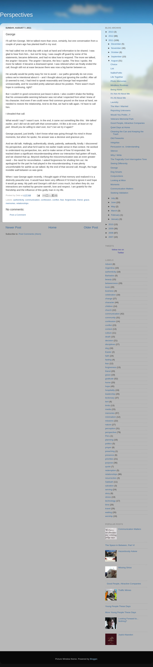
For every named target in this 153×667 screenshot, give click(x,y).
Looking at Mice (118, 180)
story (107, 493)
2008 (111, 233)
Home (52, 227)
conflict (55, 200)
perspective (110, 432)
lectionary (109, 398)
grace (86, 200)
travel (107, 508)
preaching (110, 451)
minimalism (110, 417)
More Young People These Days (120, 612)
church (108, 310)
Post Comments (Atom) (30, 234)
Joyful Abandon (125, 634)
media (108, 409)
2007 (111, 237)
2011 (111, 40)
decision (109, 340)
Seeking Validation (119, 193)
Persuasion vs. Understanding (125, 146)
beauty (108, 279)
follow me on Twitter (118, 251)
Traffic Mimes (124, 590)
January (115, 219)
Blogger (93, 659)
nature (108, 424)
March (114, 210)
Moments (115, 184)
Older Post (91, 227)
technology (110, 501)
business (109, 291)
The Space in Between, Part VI (120, 545)
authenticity (18, 200)
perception (110, 428)
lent (107, 401)
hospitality (110, 390)
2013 (111, 32)
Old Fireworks (117, 138)
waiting (108, 512)
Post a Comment (18, 215)
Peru (107, 436)
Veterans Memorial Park (122, 119)
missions (109, 421)
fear (62, 200)
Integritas (115, 142)
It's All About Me (118, 98)
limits (107, 405)
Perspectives (16, 14)
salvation (109, 485)
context (108, 329)
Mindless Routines (119, 85)
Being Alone (116, 89)
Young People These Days (118, 606)
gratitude (109, 378)
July (113, 198)
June (113, 202)
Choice (114, 64)
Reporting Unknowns (121, 110)
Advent (108, 264)
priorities (109, 459)
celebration (110, 295)
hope (107, 386)
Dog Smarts (116, 172)
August (114, 61)
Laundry (114, 102)
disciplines (110, 344)
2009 (111, 228)
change (108, 298)
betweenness (111, 283)
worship (109, 516)
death (108, 336)
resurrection (111, 478)
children (109, 306)
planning (109, 440)
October (115, 52)
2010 (111, 224)
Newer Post (13, 227)
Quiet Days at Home (120, 127)
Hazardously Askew (127, 551)
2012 (111, 36)
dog (107, 348)
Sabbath (109, 482)
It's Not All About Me (120, 94)
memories (10, 203)
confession (46, 200)
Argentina (109, 268)
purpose (109, 463)
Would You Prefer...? (120, 115)
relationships (22, 203)
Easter (108, 352)
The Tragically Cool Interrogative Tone (129, 159)
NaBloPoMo (116, 73)
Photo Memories (118, 81)
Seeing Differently (119, 163)
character (109, 302)
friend (80, 200)
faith (107, 356)
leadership (110, 394)
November (116, 48)
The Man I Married (119, 106)
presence (109, 455)
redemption (110, 470)
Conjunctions (117, 176)
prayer (108, 447)
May (113, 206)
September (116, 56)
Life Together (117, 77)
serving (108, 489)
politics (108, 443)
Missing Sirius (124, 567)
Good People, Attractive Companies (128, 123)
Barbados (109, 275)
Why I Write (116, 155)
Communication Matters (122, 188)
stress (108, 497)
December (116, 44)
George (114, 168)
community (110, 317)
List (112, 68)
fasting (108, 359)
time (107, 504)
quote (108, 466)
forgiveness (70, 200)
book (107, 287)
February (115, 215)
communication (32, 200)
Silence (114, 151)
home (108, 382)
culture (108, 333)
